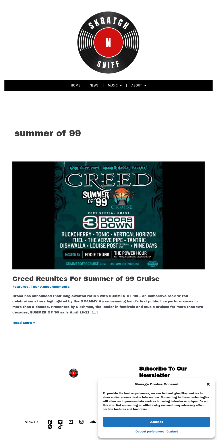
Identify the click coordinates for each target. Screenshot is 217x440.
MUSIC (115, 85)
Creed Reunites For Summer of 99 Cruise (86, 278)
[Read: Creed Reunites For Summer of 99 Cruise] (108, 215)
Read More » (23, 322)
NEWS (94, 85)
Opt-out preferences (150, 431)
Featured (20, 286)
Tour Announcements (50, 286)
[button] (208, 384)
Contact (172, 431)
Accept (156, 422)
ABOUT (139, 85)
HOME (75, 85)
